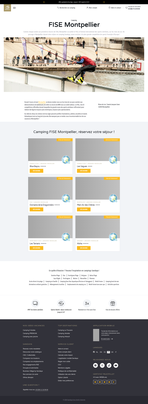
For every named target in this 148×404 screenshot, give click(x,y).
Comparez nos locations (31, 358)
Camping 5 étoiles (29, 330)
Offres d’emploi (28, 377)
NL (97, 352)
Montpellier (42, 102)
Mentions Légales (64, 368)
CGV (59, 365)
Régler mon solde (64, 361)
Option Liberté (63, 377)
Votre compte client (64, 352)
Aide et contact (63, 349)
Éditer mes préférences (66, 381)
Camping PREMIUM (30, 333)
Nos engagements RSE (31, 365)
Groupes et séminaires (30, 368)
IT (116, 352)
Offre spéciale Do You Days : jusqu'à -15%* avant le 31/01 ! (74, 2)
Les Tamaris (35, 243)
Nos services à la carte (30, 374)
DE (112, 352)
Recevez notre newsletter (31, 349)
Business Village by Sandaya (33, 371)
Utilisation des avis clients (66, 374)
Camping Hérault (64, 336)
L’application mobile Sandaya (68, 358)
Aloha (79, 243)
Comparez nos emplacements (33, 361)
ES (105, 352)
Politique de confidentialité (67, 371)
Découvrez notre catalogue (32, 352)
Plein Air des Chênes (86, 205)
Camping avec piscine (30, 336)
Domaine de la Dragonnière (42, 205)
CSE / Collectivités (29, 355)
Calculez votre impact (65, 355)
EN (101, 352)
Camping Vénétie (64, 333)
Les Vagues (82, 166)
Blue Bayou (35, 166)
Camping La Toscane (65, 330)
